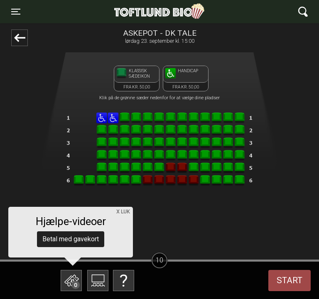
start (289, 280)
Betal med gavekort (70, 239)
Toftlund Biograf (130, 12)
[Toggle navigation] (15, 11)
